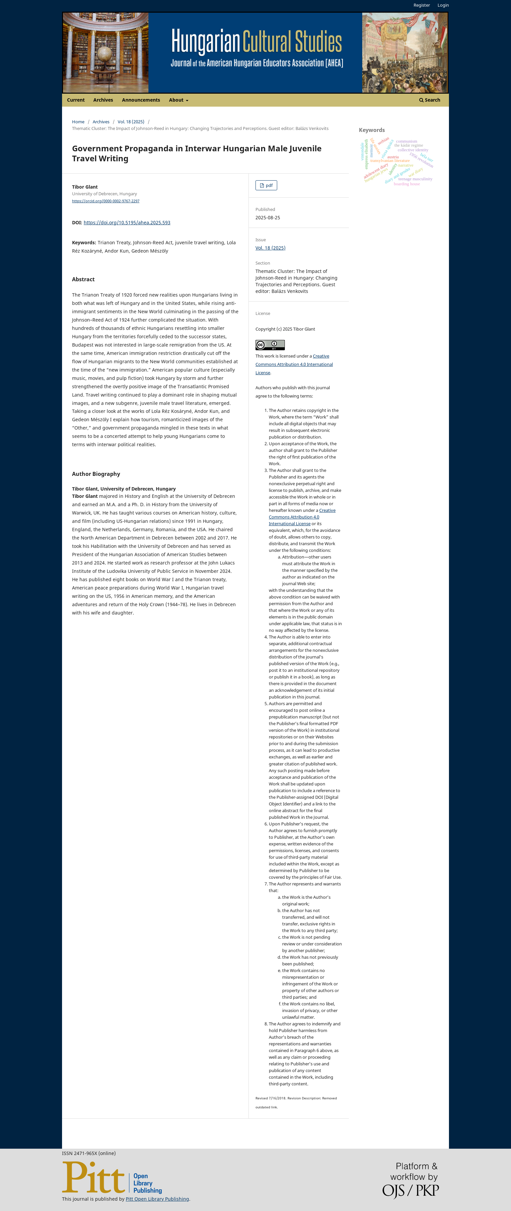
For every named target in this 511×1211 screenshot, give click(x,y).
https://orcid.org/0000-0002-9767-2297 (105, 201)
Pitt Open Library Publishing (157, 1199)
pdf (269, 185)
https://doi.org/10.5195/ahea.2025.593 (127, 222)
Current (76, 100)
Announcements (141, 100)
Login (443, 5)
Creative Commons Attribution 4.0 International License (294, 364)
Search (429, 100)
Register (422, 5)
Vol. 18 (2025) (131, 122)
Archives (103, 100)
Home (78, 122)
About (177, 100)
